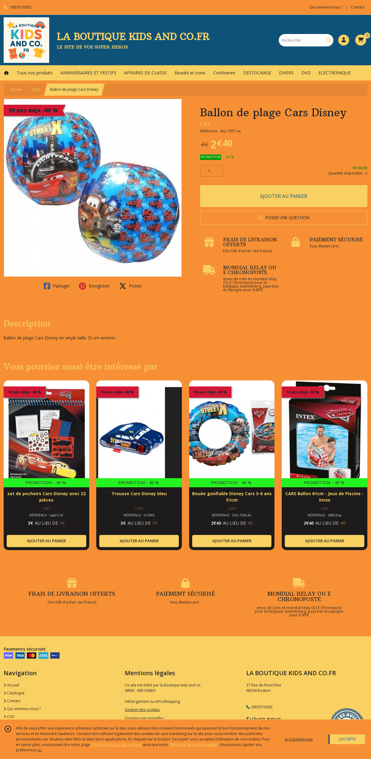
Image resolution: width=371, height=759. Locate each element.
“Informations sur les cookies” (116, 744)
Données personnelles (144, 718)
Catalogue (14, 693)
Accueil (16, 89)
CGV (9, 716)
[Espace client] (343, 40)
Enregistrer (94, 286)
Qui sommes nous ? (22, 708)
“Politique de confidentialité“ (193, 744)
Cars (205, 123)
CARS (36, 89)
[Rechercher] (329, 40)
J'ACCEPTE (347, 739)
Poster (130, 286)
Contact (357, 7)
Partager (57, 286)
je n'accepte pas (299, 739)
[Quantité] (211, 171)
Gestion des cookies (142, 709)
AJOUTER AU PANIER (283, 196)
